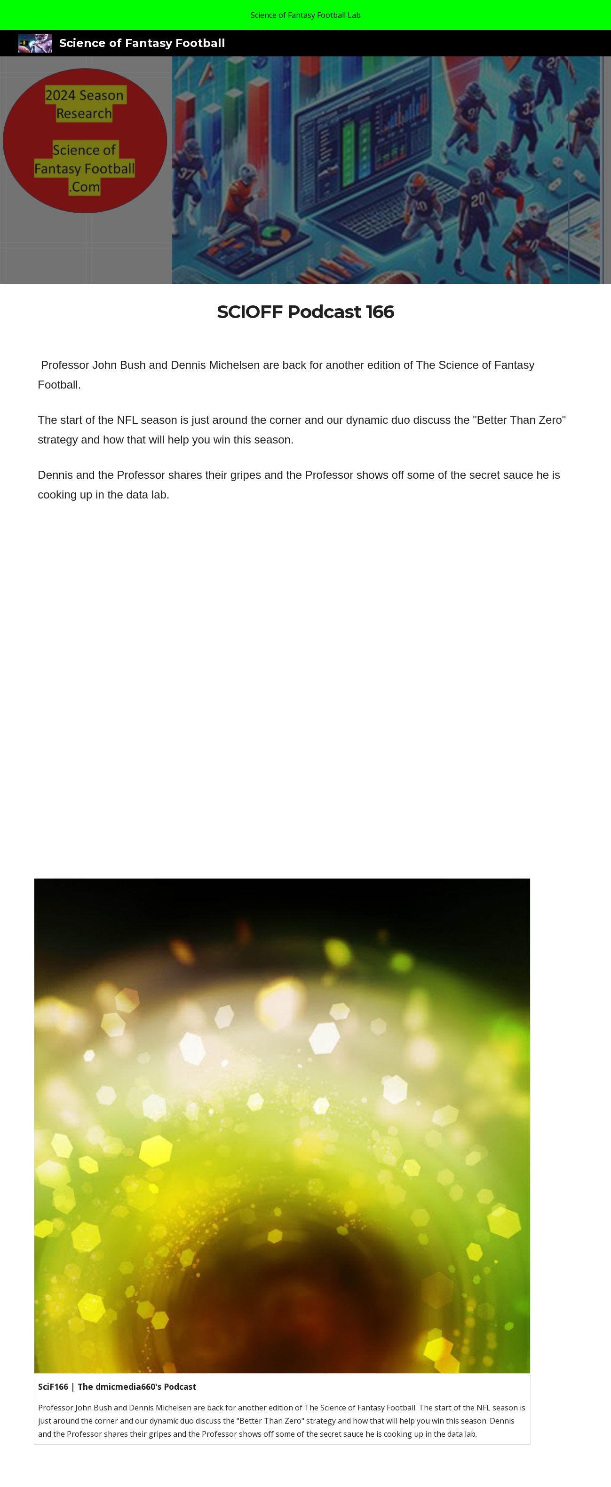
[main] (305, 312)
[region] (305, 15)
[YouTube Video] (282, 714)
